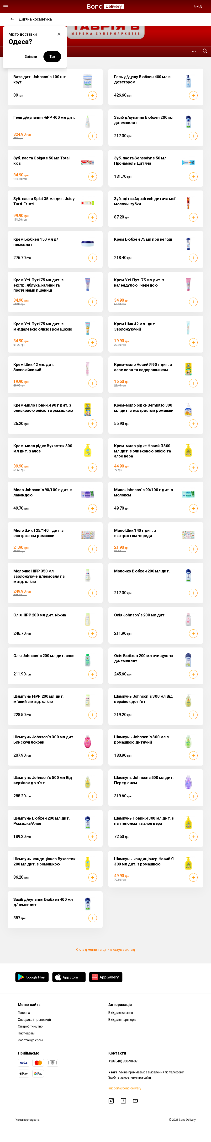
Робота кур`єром (30, 1040)
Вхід (197, 6)
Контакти (117, 1053)
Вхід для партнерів (122, 1020)
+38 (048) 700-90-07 (122, 1061)
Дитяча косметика (31, 19)
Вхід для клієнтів (120, 1013)
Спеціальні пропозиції (34, 1020)
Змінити (31, 57)
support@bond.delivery (124, 1088)
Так (52, 56)
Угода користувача (27, 1119)
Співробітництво (30, 1026)
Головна (24, 1013)
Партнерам (26, 1033)
